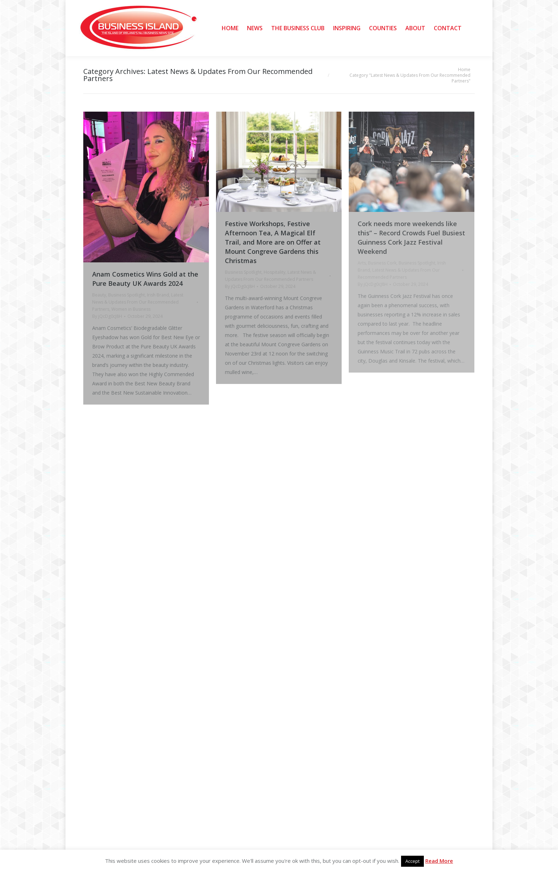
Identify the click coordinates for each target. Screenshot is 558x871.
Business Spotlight (126, 295)
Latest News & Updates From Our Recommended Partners (137, 302)
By (107, 316)
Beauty (99, 295)
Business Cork (382, 263)
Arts (362, 263)
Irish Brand (158, 295)
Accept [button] (412, 861)
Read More (439, 860)
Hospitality (274, 272)
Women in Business (131, 309)
